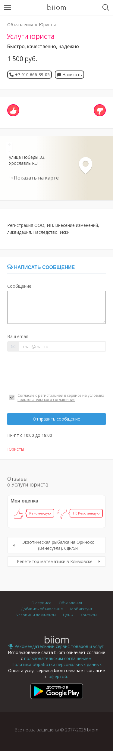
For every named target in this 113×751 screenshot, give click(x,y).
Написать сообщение (41, 267)
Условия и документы (36, 615)
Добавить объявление (42, 609)
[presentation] (53, 372)
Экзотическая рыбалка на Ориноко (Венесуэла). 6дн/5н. (58, 545)
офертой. (58, 676)
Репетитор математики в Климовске (55, 561)
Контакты (88, 615)
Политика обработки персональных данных (56, 664)
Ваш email (17, 336)
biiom (56, 7)
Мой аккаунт (81, 609)
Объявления (20, 24)
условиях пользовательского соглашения (60, 397)
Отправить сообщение (56, 419)
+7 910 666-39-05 (32, 74)
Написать (69, 74)
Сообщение (19, 286)
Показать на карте (36, 177)
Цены (68, 615)
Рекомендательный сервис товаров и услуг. (56, 646)
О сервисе (41, 602)
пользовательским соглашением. (58, 658)
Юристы (47, 24)
